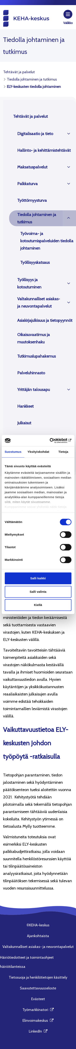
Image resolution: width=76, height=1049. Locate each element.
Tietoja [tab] (63, 451)
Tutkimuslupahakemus (36, 356)
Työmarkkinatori (38, 1010)
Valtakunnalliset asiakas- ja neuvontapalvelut (38, 302)
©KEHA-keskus (38, 925)
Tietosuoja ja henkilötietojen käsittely (38, 977)
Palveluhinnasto (31, 372)
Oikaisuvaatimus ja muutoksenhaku (33, 338)
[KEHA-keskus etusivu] (26, 18)
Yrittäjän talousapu (33, 389)
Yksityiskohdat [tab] (38, 451)
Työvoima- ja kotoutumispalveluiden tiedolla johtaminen (46, 241)
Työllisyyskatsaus (35, 262)
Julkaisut (24, 422)
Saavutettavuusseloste (38, 988)
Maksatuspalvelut (32, 167)
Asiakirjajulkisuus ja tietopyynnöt (44, 320)
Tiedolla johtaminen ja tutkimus (36, 218)
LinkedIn (38, 1031)
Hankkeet (25, 406)
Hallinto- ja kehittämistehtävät (44, 150)
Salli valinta (38, 591)
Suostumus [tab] (13, 451)
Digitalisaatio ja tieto (35, 133)
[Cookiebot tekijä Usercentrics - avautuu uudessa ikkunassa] (54, 440)
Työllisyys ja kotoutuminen (29, 283)
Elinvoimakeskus (38, 1020)
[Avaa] (69, 134)
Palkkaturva (27, 183)
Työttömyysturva (32, 200)
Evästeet (38, 999)
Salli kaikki (38, 578)
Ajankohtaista (38, 936)
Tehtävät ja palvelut (30, 116)
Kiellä (38, 605)
